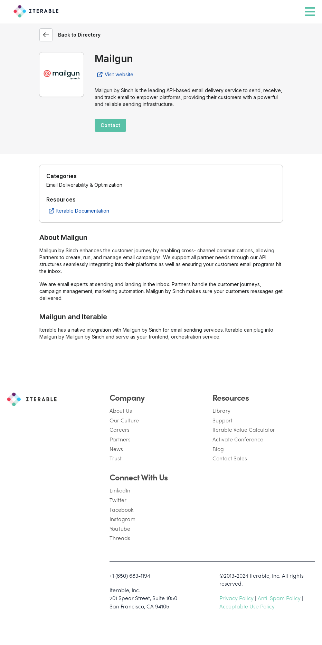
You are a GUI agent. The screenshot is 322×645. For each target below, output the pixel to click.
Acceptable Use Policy (247, 606)
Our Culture (124, 420)
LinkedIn (120, 490)
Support (222, 420)
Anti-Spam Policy (279, 598)
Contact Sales (229, 458)
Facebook (121, 510)
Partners (120, 439)
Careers (120, 429)
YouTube (120, 528)
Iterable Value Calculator (243, 429)
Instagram (122, 519)
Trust (116, 458)
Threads (120, 538)
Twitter (118, 500)
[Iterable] (34, 10)
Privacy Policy (236, 598)
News (116, 449)
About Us (121, 410)
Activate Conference (237, 439)
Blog (218, 449)
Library (221, 410)
